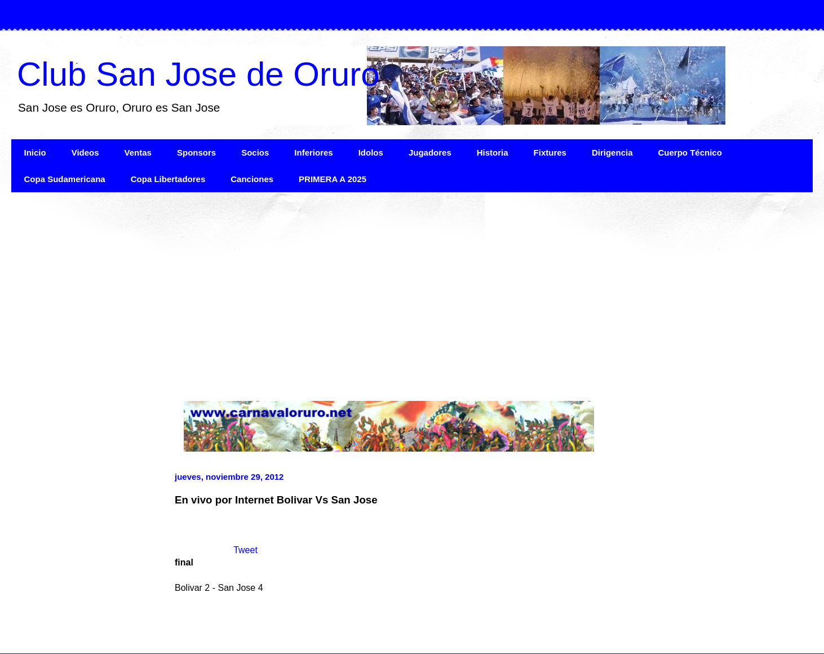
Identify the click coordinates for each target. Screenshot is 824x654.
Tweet (245, 550)
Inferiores (313, 152)
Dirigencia (612, 152)
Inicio (35, 152)
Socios (255, 152)
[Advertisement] (349, 288)
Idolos (370, 152)
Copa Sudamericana (64, 179)
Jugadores (430, 152)
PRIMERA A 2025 (332, 179)
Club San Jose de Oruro (198, 74)
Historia (492, 152)
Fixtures (550, 152)
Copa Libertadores (168, 179)
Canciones (252, 179)
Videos (85, 152)
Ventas (138, 152)
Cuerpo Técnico (689, 152)
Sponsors (196, 152)
